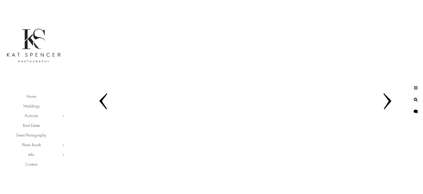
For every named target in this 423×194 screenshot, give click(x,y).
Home (31, 97)
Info (31, 155)
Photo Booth (31, 145)
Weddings (31, 106)
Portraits (31, 116)
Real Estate (31, 126)
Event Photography (31, 135)
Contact (31, 164)
